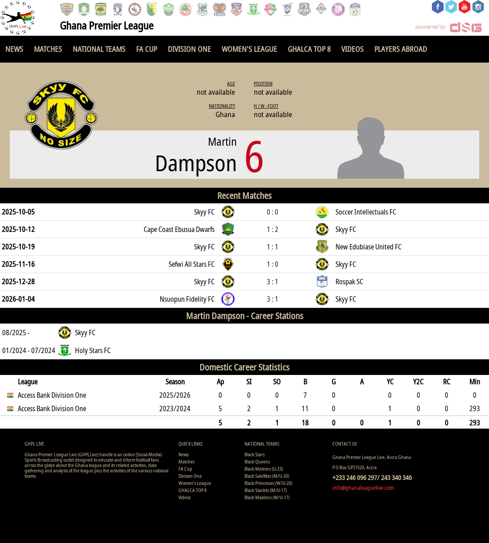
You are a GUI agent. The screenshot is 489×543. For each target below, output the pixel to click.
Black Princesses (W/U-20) (268, 483)
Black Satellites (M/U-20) (266, 475)
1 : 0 (272, 264)
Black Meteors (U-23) (263, 468)
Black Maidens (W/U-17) (267, 497)
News (14, 49)
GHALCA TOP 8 (309, 49)
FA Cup (146, 49)
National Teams (99, 49)
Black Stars (254, 454)
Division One (189, 49)
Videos (352, 49)
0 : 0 (272, 212)
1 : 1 (272, 247)
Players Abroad (400, 49)
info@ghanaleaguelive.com (363, 488)
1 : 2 (272, 229)
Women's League (249, 49)
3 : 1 (272, 281)
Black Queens (257, 461)
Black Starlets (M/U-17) (265, 490)
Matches (48, 49)
